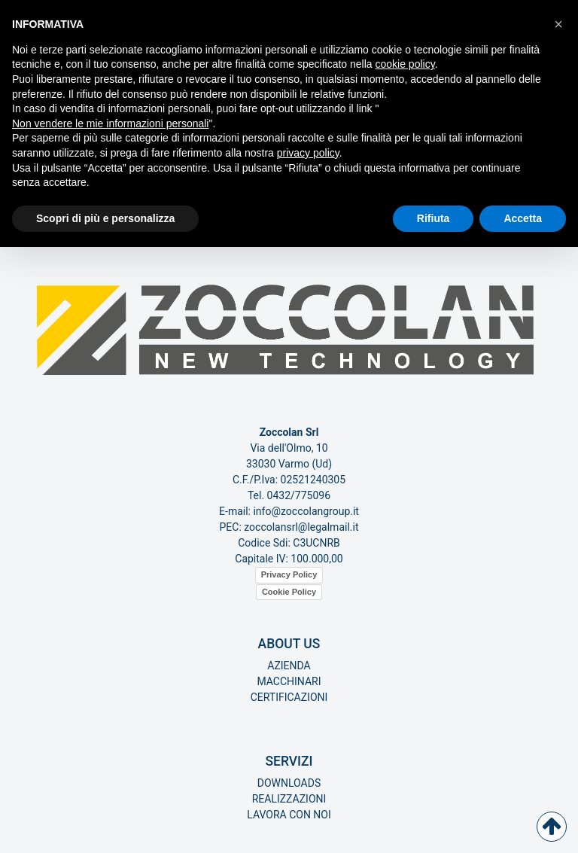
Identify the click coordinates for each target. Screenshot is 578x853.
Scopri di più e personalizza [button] (105, 218)
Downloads (289, 783)
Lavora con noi (289, 815)
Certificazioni (289, 697)
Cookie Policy (289, 591)
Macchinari (289, 681)
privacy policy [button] (308, 153)
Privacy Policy (289, 574)
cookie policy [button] (405, 64)
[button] (558, 24)
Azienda (288, 666)
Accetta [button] (522, 218)
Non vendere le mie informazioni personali (110, 123)
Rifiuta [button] (433, 218)
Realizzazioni (289, 799)
